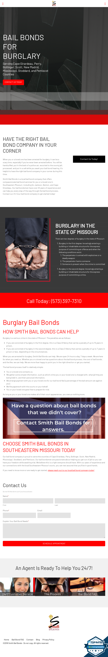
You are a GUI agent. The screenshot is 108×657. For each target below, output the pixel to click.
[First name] (28, 501)
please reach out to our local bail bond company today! (71, 470)
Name (6, 496)
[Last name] (80, 501)
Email (39, 510)
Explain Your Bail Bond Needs (16, 521)
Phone (6, 510)
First (4, 505)
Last (56, 505)
